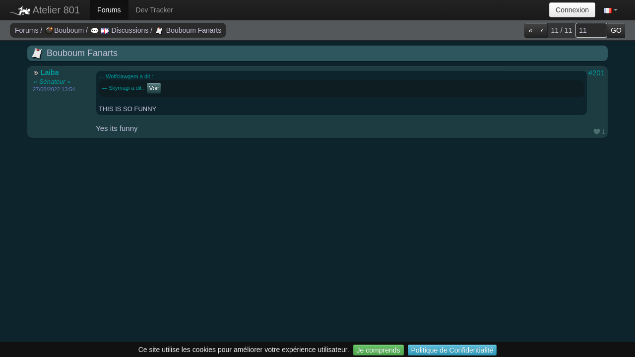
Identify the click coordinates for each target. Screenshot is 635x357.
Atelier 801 (45, 9)
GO (616, 30)
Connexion (572, 10)
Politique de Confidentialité (452, 350)
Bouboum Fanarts (188, 30)
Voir (154, 88)
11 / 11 (561, 30)
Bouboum (65, 30)
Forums (109, 10)
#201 (596, 72)
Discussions (120, 30)
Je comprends (378, 350)
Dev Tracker (154, 10)
